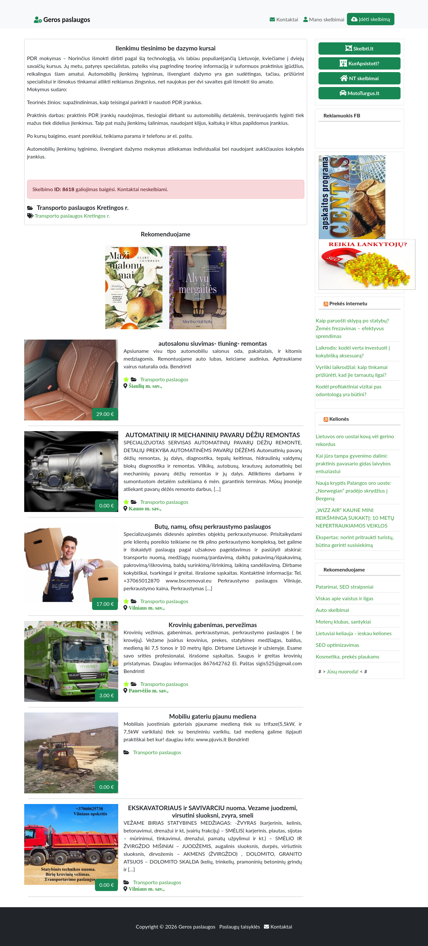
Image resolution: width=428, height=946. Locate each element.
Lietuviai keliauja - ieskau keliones (354, 633)
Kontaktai (284, 19)
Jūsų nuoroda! (343, 671)
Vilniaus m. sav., (146, 607)
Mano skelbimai (323, 19)
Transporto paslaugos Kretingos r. (72, 215)
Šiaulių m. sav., (145, 385)
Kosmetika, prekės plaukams (348, 656)
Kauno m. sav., (145, 508)
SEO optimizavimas (338, 645)
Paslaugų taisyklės (240, 926)
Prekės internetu (348, 303)
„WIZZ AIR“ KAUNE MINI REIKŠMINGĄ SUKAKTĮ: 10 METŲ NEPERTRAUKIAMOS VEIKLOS (355, 517)
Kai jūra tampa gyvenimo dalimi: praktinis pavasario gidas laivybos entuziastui (353, 463)
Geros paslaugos (62, 19)
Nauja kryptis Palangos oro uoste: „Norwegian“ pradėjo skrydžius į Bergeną (353, 490)
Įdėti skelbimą (370, 19)
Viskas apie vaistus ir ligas (344, 598)
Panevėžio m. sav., (148, 690)
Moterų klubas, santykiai (343, 621)
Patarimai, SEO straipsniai (344, 586)
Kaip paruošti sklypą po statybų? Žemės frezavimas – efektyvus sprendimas (352, 328)
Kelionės (339, 419)
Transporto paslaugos (164, 379)
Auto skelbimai (332, 610)
